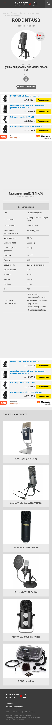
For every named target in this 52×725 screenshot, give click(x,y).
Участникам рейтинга (15, 707)
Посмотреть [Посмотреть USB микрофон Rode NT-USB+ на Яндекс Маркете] (43, 121)
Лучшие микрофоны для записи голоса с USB (26, 68)
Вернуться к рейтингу (26, 87)
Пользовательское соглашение (16, 715)
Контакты (32, 712)
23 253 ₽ (29, 120)
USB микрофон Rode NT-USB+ (22, 117)
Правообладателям (18, 719)
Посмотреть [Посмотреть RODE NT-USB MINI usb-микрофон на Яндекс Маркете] (43, 100)
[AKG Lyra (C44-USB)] (26, 438)
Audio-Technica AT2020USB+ (26, 503)
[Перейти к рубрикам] (5, 4)
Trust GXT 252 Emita (26, 592)
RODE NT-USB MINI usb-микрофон (24, 96)
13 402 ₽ (29, 99)
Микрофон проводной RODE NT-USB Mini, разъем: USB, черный (28, 106)
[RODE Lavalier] (26, 661)
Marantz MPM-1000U (26, 547)
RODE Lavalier (26, 681)
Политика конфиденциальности (20, 716)
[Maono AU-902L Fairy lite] (26, 616)
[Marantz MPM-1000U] (26, 527)
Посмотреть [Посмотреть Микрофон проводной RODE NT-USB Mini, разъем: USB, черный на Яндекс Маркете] (43, 111)
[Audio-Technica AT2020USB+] (26, 482)
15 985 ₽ (29, 111)
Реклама (9, 703)
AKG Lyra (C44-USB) (26, 458)
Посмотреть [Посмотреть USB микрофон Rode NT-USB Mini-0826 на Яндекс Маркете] (43, 130)
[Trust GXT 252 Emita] (26, 571)
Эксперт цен (26, 4)
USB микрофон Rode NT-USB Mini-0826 (26, 126)
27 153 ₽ (29, 130)
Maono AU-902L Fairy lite (26, 636)
